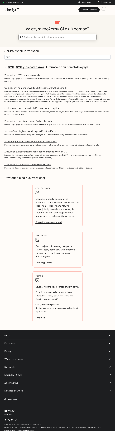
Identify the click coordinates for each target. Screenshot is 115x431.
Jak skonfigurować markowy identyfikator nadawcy (30, 141)
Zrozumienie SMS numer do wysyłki (22, 75)
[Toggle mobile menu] (109, 9)
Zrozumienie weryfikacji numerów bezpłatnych (28, 121)
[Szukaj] (98, 2)
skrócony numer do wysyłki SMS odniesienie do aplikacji (32, 108)
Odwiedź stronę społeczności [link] (48, 222)
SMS (11, 67)
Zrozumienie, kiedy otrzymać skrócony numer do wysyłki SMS (35, 151)
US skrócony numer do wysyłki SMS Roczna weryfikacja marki (35, 88)
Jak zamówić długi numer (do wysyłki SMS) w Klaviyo (30, 131)
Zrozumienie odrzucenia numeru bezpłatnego (27, 164)
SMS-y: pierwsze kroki (30, 67)
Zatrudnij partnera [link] (43, 262)
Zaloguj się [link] (40, 317)
